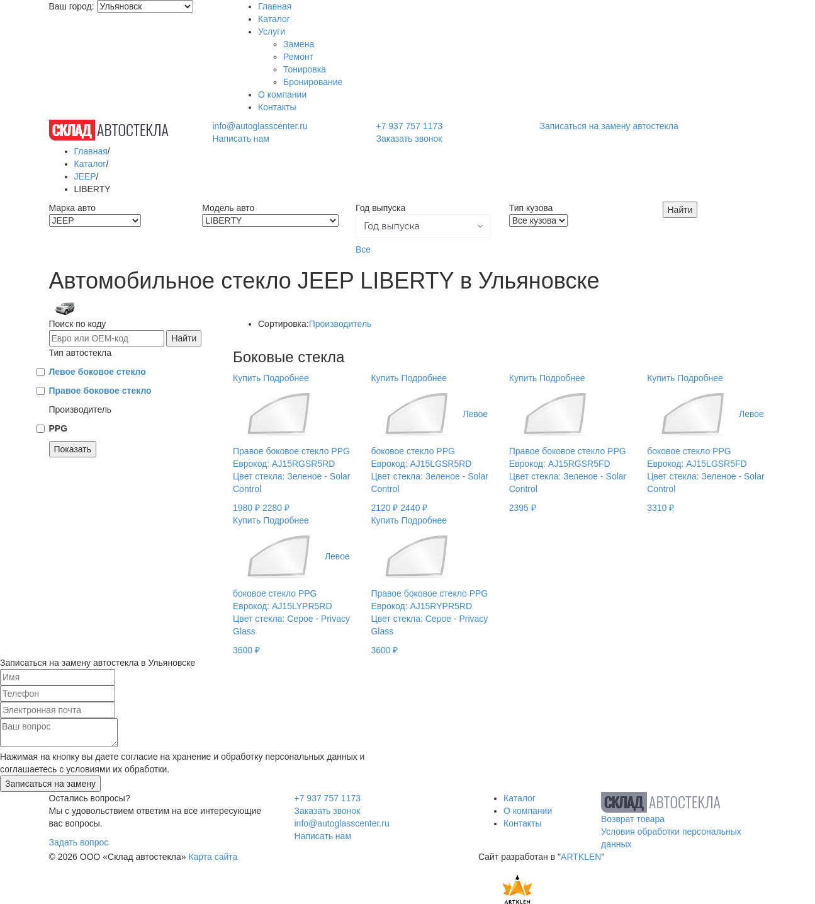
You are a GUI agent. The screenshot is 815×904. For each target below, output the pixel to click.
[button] (423, 226)
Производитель (340, 324)
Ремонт (298, 57)
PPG (58, 428)
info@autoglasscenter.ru (259, 126)
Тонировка (304, 69)
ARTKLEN (581, 857)
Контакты (277, 107)
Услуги (271, 31)
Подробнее (286, 378)
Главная (274, 6)
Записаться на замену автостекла (609, 126)
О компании (282, 94)
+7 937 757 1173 (409, 126)
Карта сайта (212, 857)
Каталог (274, 19)
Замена (298, 44)
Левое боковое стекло (97, 372)
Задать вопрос (79, 842)
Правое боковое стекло (100, 391)
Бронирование (312, 82)
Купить (247, 378)
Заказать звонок (409, 139)
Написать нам (240, 139)
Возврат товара (633, 819)
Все (363, 249)
